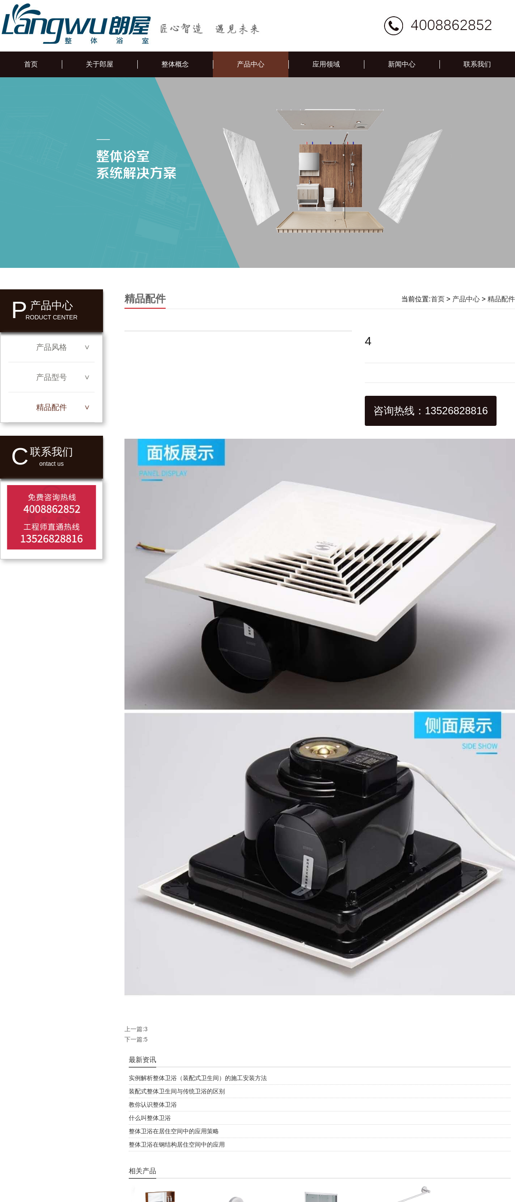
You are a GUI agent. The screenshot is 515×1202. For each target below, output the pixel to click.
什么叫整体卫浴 (150, 1117)
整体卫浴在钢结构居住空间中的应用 (177, 1144)
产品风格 (51, 347)
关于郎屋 (99, 64)
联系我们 (477, 64)
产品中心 (250, 64)
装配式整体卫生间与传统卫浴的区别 (177, 1091)
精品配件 (51, 407)
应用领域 (326, 64)
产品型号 (51, 377)
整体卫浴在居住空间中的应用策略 (174, 1131)
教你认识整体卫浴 (153, 1104)
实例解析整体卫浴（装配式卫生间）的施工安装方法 (198, 1078)
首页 (31, 64)
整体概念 (175, 64)
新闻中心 (401, 64)
